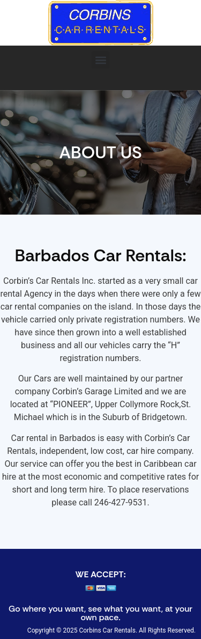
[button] (100, 60)
